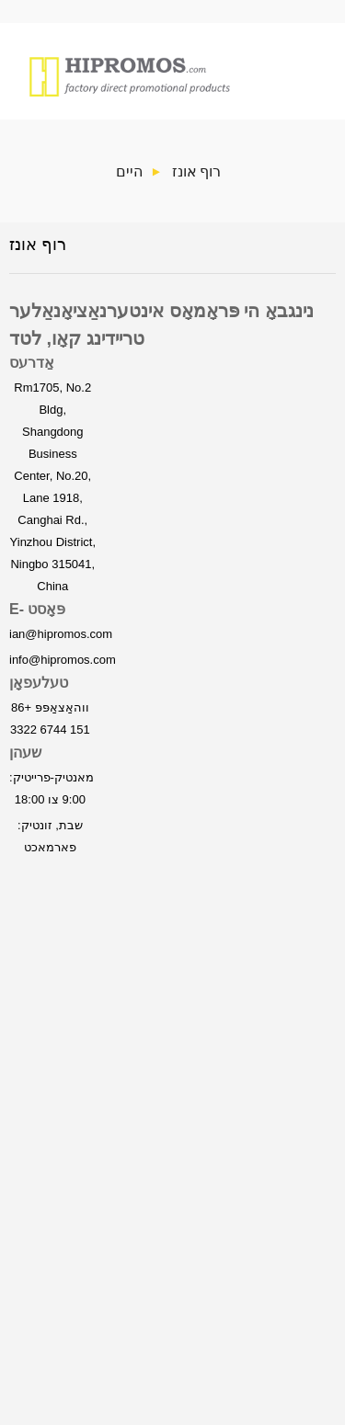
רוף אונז (196, 171)
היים (129, 171)
